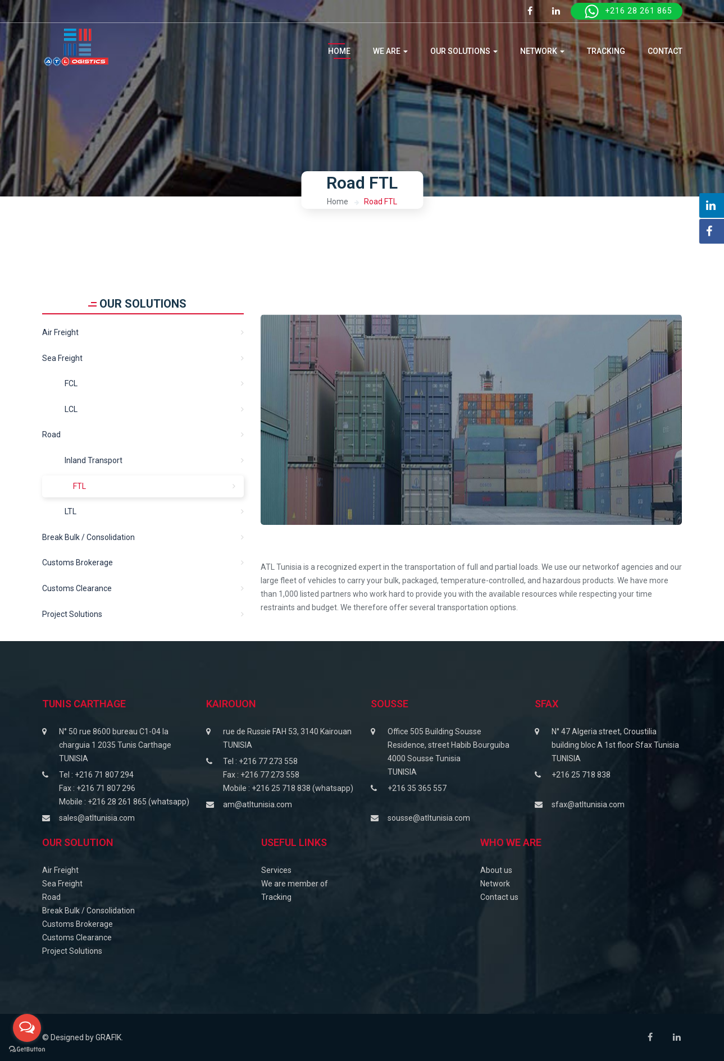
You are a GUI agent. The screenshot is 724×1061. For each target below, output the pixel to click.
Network (495, 883)
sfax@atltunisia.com (588, 804)
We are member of (294, 883)
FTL (79, 486)
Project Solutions (72, 950)
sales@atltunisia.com (97, 817)
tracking (606, 51)
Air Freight (60, 332)
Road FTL (380, 201)
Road (51, 434)
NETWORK (542, 51)
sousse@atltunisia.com (429, 817)
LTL (70, 511)
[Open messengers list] (27, 1028)
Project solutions (72, 614)
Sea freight (62, 358)
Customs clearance (77, 588)
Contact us (499, 897)
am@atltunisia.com (257, 804)
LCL (71, 409)
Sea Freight (62, 883)
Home (339, 51)
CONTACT (665, 51)
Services (276, 870)
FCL (71, 383)
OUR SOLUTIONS (464, 51)
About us (496, 870)
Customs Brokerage (77, 562)
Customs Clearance (77, 937)
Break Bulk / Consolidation (88, 537)
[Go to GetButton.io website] (27, 1049)
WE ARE (390, 51)
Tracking (276, 897)
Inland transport (93, 460)
